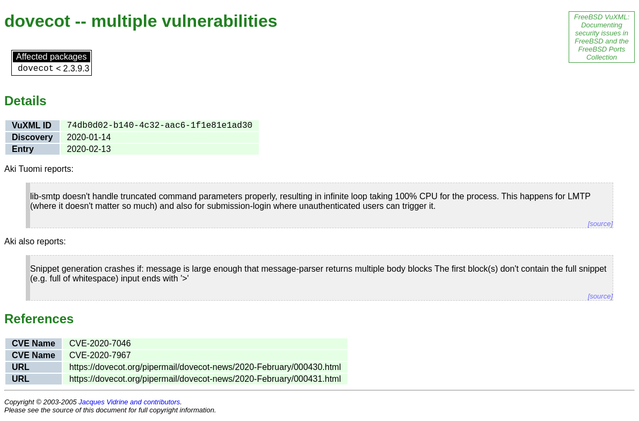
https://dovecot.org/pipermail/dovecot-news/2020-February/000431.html (205, 378)
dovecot (36, 69)
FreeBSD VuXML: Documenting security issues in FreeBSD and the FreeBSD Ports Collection (601, 37)
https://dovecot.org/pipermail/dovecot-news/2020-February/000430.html (205, 367)
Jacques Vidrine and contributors (129, 402)
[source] (600, 224)
